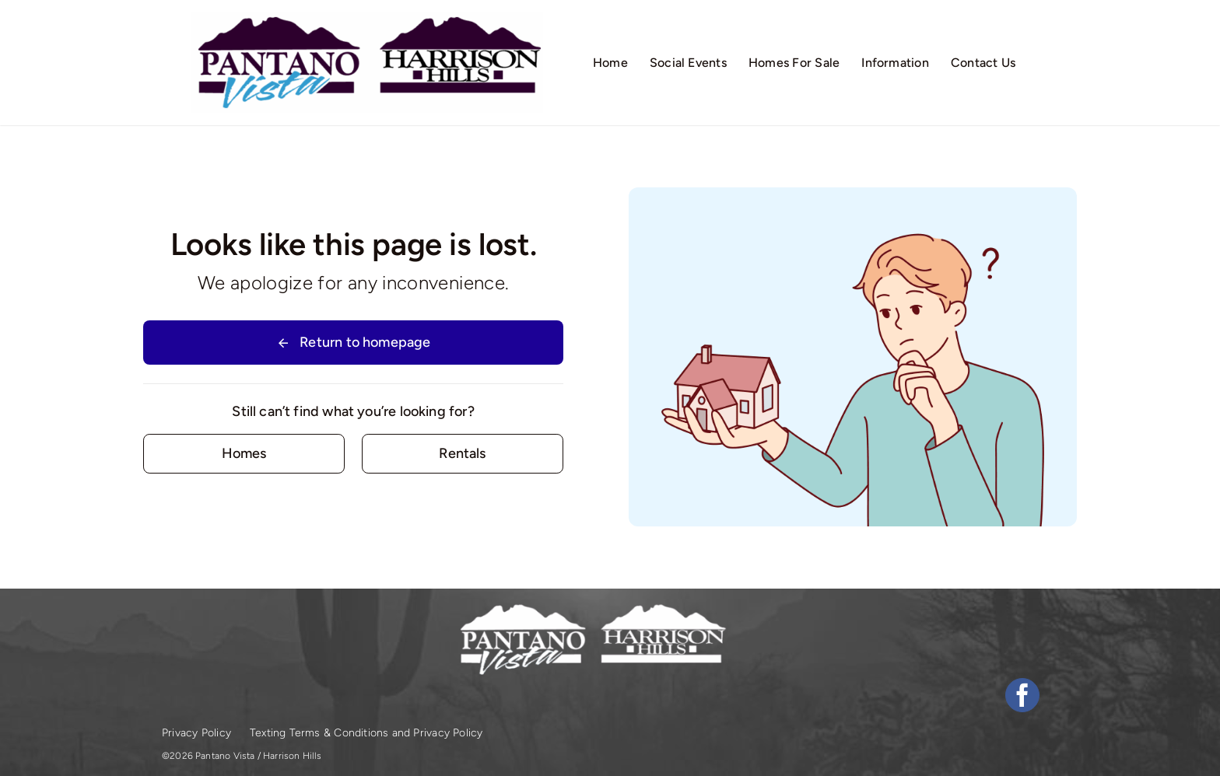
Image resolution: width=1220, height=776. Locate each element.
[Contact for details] (244, 454)
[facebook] (1022, 695)
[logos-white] (591, 608)
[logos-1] (366, 19)
